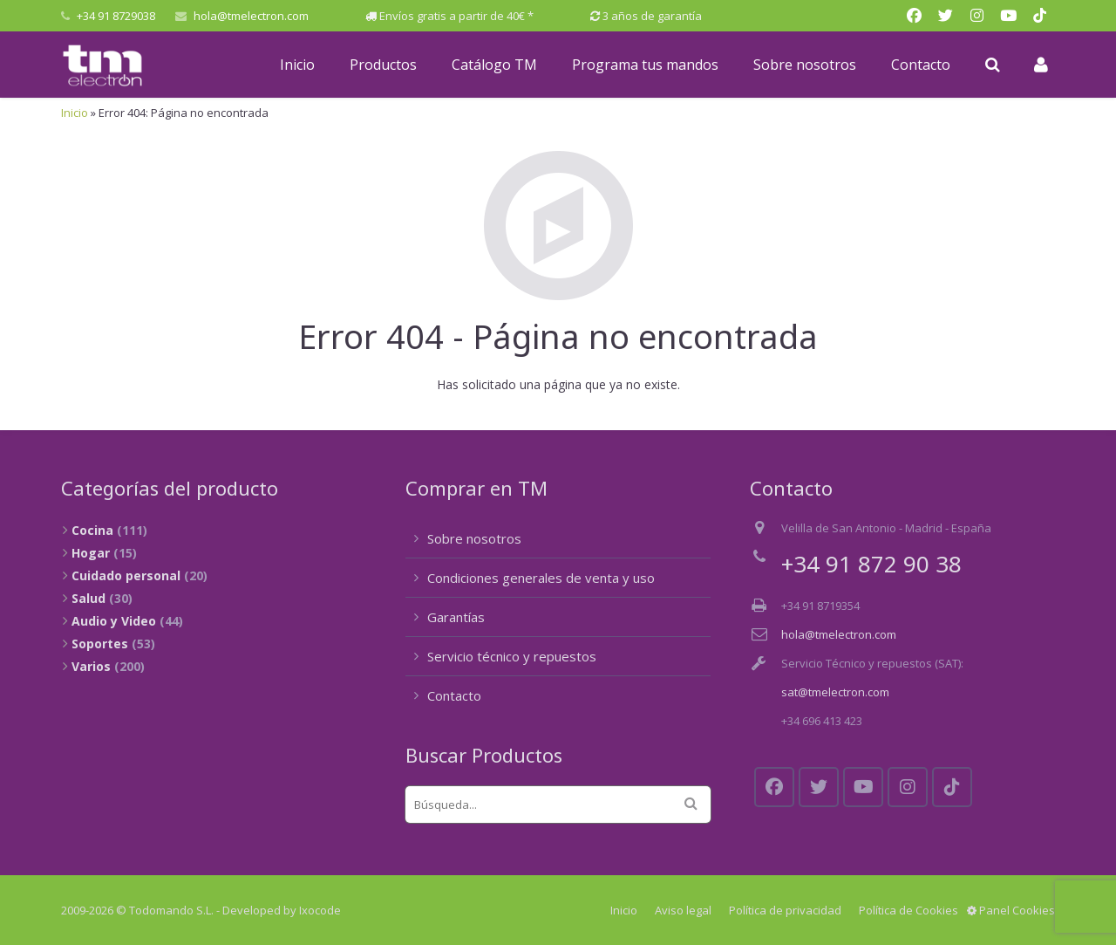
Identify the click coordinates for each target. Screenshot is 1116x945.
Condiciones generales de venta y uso (541, 577)
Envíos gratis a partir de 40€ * (456, 16)
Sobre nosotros (474, 538)
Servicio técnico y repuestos (511, 656)
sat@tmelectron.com (835, 692)
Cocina (92, 530)
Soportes (99, 643)
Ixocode (320, 910)
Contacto (454, 695)
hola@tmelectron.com (251, 16)
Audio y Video (113, 621)
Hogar (90, 552)
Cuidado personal (125, 575)
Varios (91, 666)
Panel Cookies (1011, 910)
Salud (88, 598)
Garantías (456, 617)
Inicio (74, 112)
